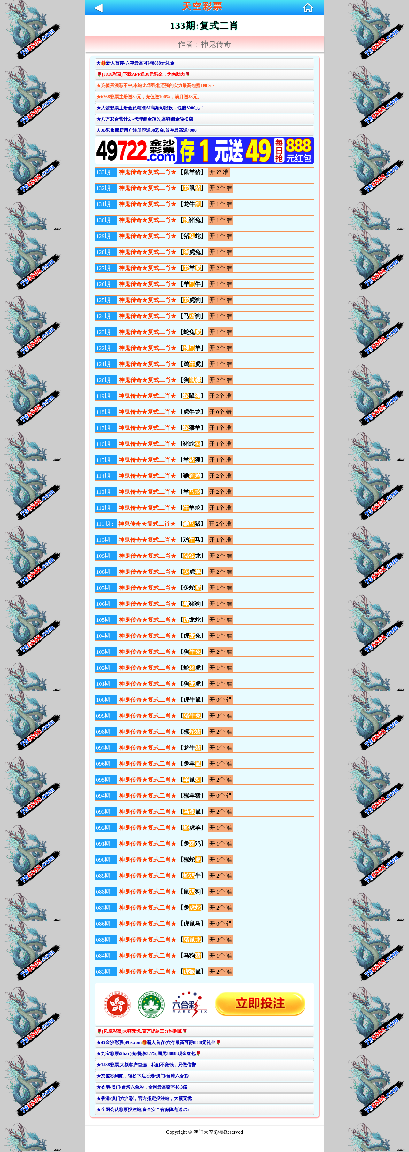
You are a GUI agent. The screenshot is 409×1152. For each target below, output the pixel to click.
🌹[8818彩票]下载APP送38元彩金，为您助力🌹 (143, 74)
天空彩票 (202, 6)
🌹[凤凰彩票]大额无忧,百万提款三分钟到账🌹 (142, 1031)
